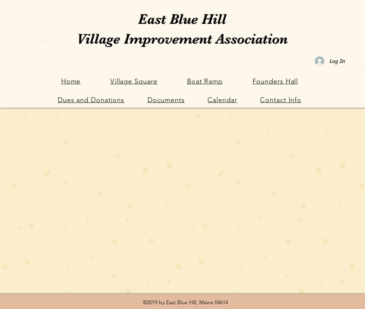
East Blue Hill (182, 19)
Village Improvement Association (182, 39)
